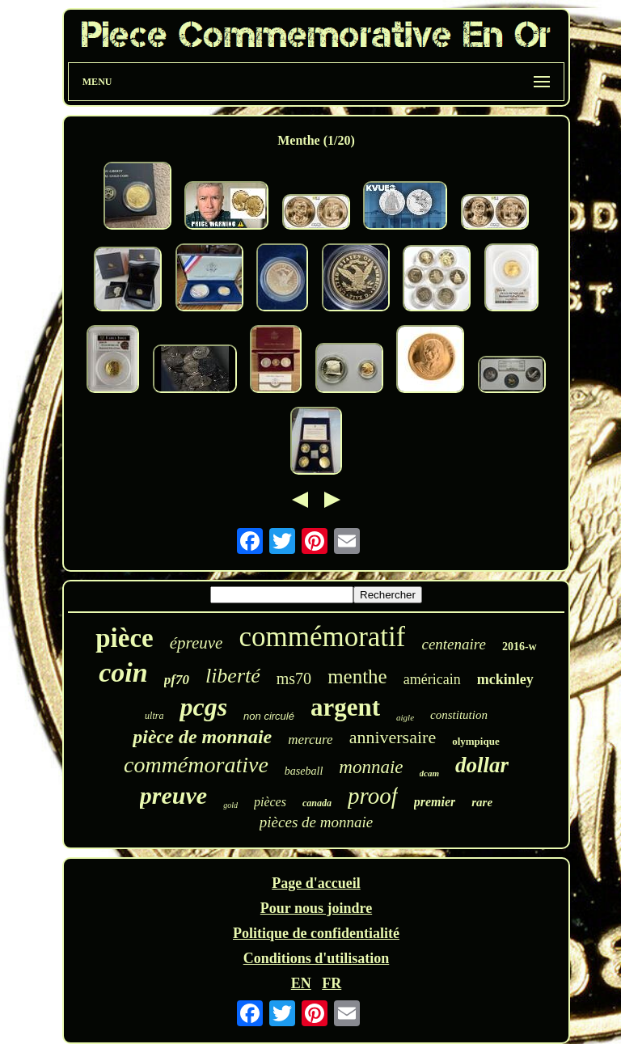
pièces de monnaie (316, 822)
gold (230, 805)
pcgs (203, 706)
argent (345, 707)
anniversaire (393, 737)
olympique (476, 741)
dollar (482, 765)
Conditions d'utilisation (316, 958)
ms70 (294, 678)
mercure (310, 739)
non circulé (268, 716)
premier (435, 802)
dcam (429, 773)
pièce (124, 638)
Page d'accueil (316, 883)
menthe (357, 676)
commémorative (196, 764)
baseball (304, 771)
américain (432, 679)
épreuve (196, 643)
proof (373, 796)
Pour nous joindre (316, 908)
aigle (405, 717)
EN (301, 983)
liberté (232, 675)
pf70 (176, 679)
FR (331, 983)
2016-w (519, 646)
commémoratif (322, 637)
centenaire (453, 644)
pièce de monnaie (202, 736)
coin (123, 672)
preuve (173, 795)
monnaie (371, 767)
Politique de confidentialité (316, 933)
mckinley (505, 679)
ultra (154, 715)
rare (481, 802)
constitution (459, 714)
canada (317, 803)
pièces (270, 802)
